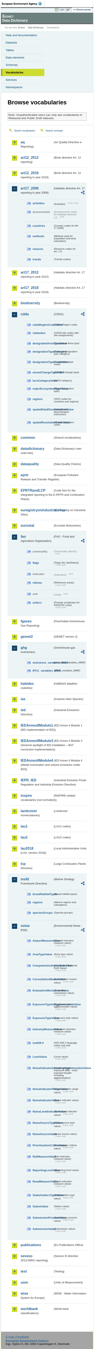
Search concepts (54, 130)
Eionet (21, 27)
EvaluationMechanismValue (43, 990)
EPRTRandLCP (33, 490)
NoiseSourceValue (43, 1134)
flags (36, 562)
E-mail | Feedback (17, 1336)
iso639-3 (38, 1043)
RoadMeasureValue (43, 1181)
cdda (25, 314)
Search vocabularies (24, 130)
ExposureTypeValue (43, 1018)
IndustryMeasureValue (43, 1029)
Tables (10, 50)
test (24, 1271)
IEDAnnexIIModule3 (37, 741)
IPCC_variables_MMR (43, 670)
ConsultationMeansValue (43, 979)
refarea (37, 582)
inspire (26, 795)
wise (24, 1293)
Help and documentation (21, 35)
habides (27, 683)
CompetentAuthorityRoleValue (43, 965)
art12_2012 (30, 157)
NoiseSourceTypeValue (43, 1122)
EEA (23, 4)
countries (39, 225)
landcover (29, 811)
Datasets (11, 42)
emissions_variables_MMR (43, 662)
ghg (24, 647)
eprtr (24, 475)
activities (39, 203)
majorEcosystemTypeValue (43, 388)
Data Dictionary (36, 27)
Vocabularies (14, 72)
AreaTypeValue (42, 954)
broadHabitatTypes (43, 894)
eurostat (27, 525)
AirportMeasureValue (43, 940)
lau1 (24, 826)
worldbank (29, 1309)
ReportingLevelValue (43, 1170)
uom (24, 1282)
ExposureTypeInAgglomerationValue (43, 1004)
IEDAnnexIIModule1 (37, 725)
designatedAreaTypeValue (43, 343)
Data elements (15, 57)
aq (23, 142)
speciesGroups (43, 912)
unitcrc (37, 602)
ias (23, 699)
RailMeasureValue (43, 1156)
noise (25, 926)
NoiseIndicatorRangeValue (43, 1089)
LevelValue (40, 1056)
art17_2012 (30, 272)
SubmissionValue (43, 1229)
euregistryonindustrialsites (37, 510)
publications (31, 1245)
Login (61, 9)
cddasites (39, 333)
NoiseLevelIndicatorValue (43, 1111)
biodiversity (30, 303)
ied (23, 710)
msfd (25, 879)
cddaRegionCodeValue (43, 324)
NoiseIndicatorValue (43, 1100)
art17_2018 (30, 288)
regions (38, 399)
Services (11, 79)
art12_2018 (30, 173)
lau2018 (27, 848)
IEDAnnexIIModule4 (37, 760)
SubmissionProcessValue (43, 1217)
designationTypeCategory (43, 351)
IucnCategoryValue (43, 380)
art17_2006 (30, 188)
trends (37, 259)
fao (23, 536)
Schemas (12, 64)
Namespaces (14, 87)
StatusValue (40, 1206)
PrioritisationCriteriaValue (43, 1145)
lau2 (24, 837)
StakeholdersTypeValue (43, 1195)
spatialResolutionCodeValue (43, 422)
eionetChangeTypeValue (43, 372)
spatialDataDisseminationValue (43, 409)
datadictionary (32, 448)
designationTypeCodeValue (43, 362)
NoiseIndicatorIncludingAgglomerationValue (43, 1068)
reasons (38, 249)
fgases (26, 621)
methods (38, 236)
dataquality (30, 464)
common (28, 437)
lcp (23, 864)
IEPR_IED (28, 780)
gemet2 (27, 636)
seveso (26, 1256)
